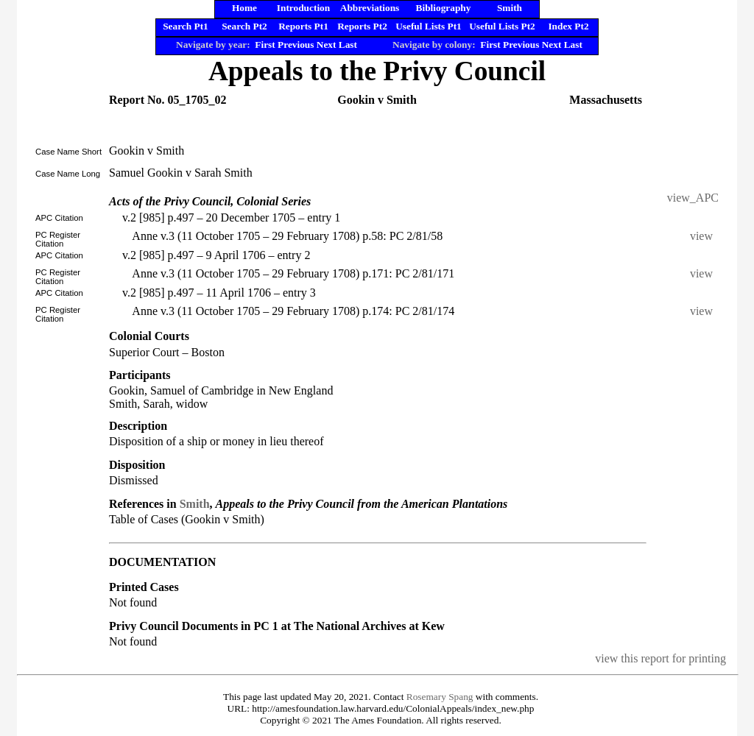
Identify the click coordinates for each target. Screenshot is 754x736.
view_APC (693, 197)
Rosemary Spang (439, 696)
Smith (195, 504)
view (704, 236)
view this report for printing (660, 658)
